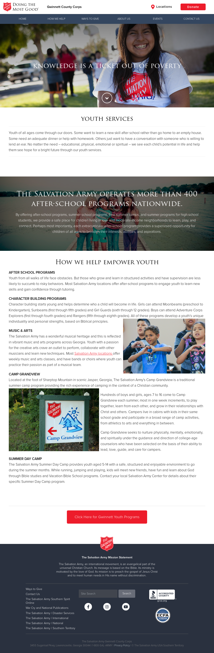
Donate (193, 7)
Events (158, 19)
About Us (123, 19)
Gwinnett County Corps (64, 7)
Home (22, 19)
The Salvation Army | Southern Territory (50, 628)
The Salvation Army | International (47, 618)
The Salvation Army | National (44, 623)
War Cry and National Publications (47, 608)
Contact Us (191, 19)
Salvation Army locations (93, 353)
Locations (161, 7)
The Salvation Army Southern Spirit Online (48, 601)
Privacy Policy (122, 645)
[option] (107, 65)
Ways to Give (90, 19)
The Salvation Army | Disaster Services (50, 613)
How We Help (56, 19)
